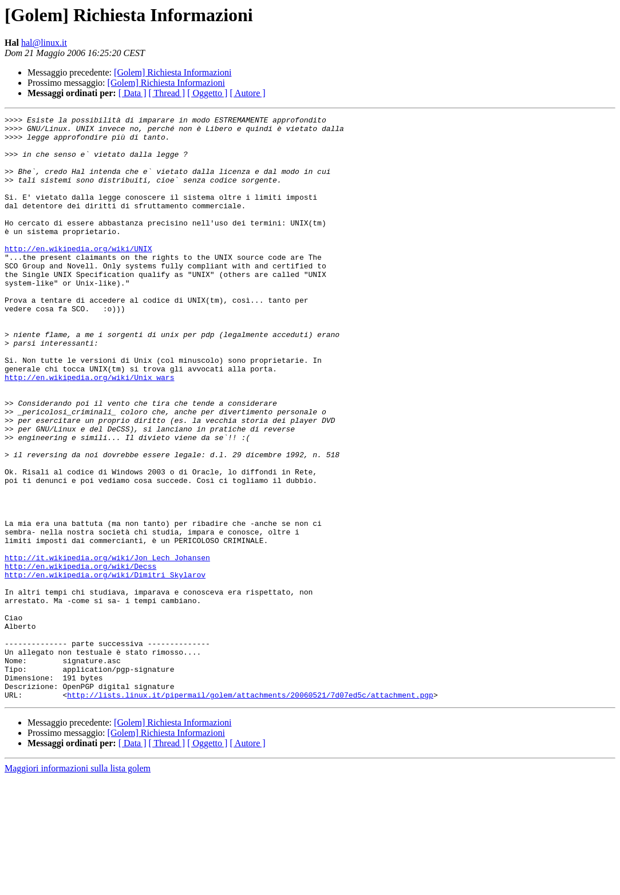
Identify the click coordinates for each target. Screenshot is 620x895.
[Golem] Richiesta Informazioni (172, 72)
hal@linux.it (44, 42)
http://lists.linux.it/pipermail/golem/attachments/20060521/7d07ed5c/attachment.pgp (250, 811)
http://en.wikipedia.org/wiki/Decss (80, 657)
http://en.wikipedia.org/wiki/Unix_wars (89, 430)
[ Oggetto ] (207, 93)
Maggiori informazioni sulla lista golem (78, 885)
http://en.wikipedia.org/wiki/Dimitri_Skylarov (105, 667)
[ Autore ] (247, 93)
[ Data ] (133, 93)
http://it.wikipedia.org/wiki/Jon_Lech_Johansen (107, 646)
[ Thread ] (167, 93)
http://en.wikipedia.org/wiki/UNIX (78, 276)
